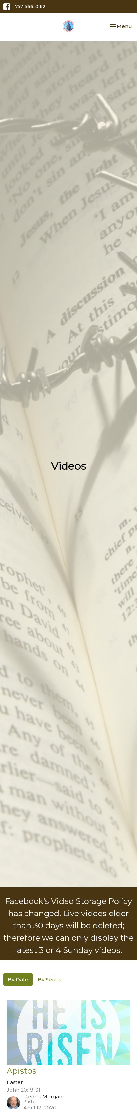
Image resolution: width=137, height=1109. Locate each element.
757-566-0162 (30, 6)
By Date (18, 979)
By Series (49, 979)
